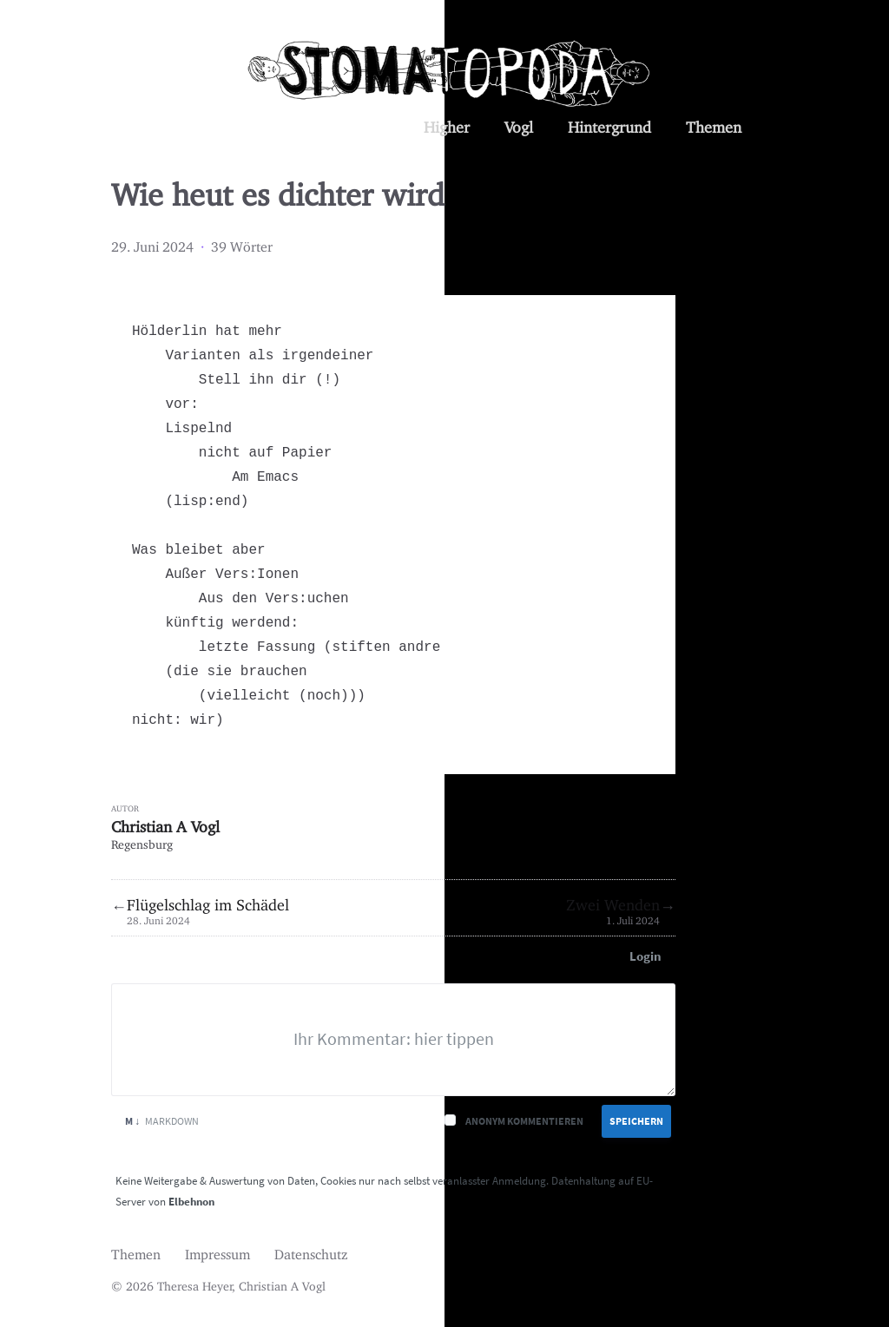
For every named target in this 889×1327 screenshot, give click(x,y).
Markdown (162, 1120)
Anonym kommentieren (524, 1120)
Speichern (636, 1120)
